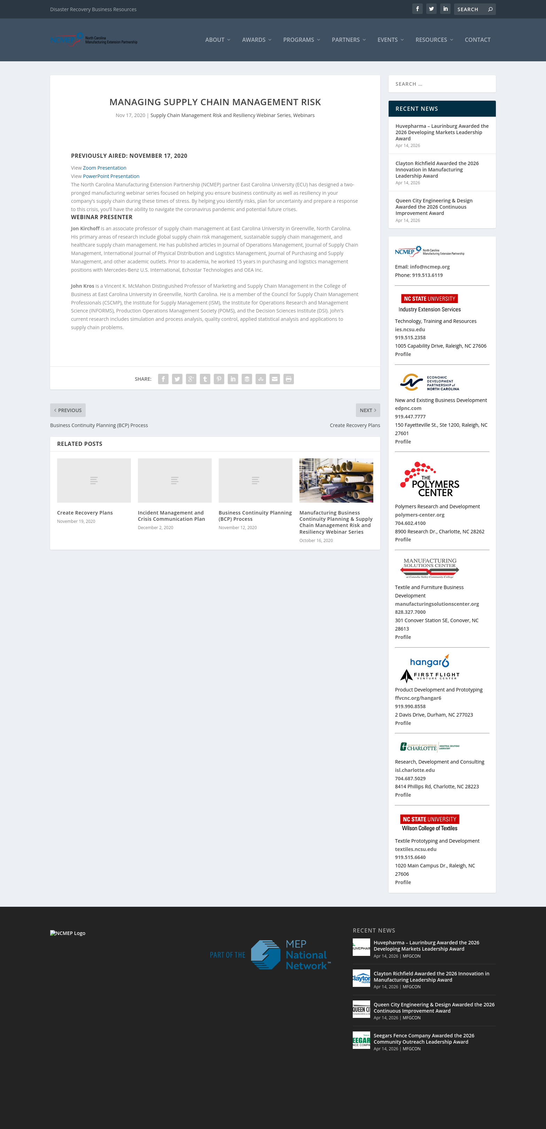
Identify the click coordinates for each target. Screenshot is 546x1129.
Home (372, 1122)
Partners (346, 40)
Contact (478, 40)
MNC (433, 1122)
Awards (253, 40)
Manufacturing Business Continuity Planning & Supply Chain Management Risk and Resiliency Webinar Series (336, 522)
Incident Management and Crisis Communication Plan (171, 516)
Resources (431, 40)
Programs (298, 40)
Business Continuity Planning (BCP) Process (255, 516)
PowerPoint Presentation (111, 176)
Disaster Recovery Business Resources (93, 9)
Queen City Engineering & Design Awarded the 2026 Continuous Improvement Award (434, 207)
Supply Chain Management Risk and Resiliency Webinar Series (220, 116)
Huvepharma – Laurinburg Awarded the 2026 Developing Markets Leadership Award (442, 132)
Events (387, 40)
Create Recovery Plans (85, 513)
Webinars (304, 116)
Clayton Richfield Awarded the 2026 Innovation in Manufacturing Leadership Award (437, 169)
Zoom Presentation (104, 168)
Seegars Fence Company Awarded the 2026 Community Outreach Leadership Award (424, 1039)
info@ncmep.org (103, 1078)
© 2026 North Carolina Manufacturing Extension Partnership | (288, 1122)
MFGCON (412, 956)
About (215, 40)
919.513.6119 (97, 1070)
